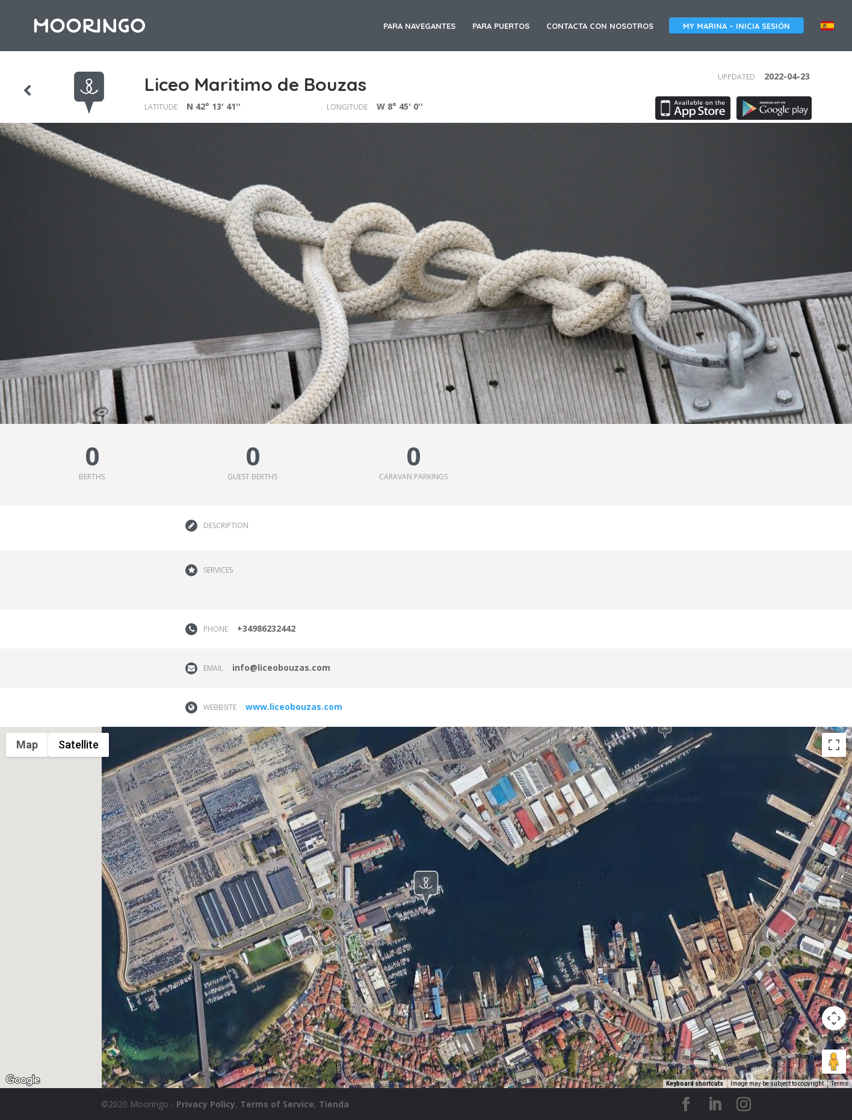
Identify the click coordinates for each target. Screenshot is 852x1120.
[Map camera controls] (834, 1018)
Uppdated (736, 77)
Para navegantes (419, 26)
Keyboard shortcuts (694, 1083)
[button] (664, 729)
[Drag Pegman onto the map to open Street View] (834, 1062)
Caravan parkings (413, 476)
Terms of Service (277, 1104)
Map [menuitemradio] (27, 744)
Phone (215, 629)
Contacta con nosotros (599, 26)
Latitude (160, 107)
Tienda (334, 1104)
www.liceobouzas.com (293, 706)
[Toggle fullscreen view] (834, 745)
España (827, 26)
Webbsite (219, 707)
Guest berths (252, 476)
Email (213, 668)
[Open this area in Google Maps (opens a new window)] (23, 1080)
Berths (92, 476)
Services (218, 570)
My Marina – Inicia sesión (736, 26)
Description (225, 525)
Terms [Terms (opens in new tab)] (839, 1083)
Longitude (347, 107)
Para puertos (500, 26)
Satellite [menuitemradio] (78, 744)
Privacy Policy (205, 1104)
